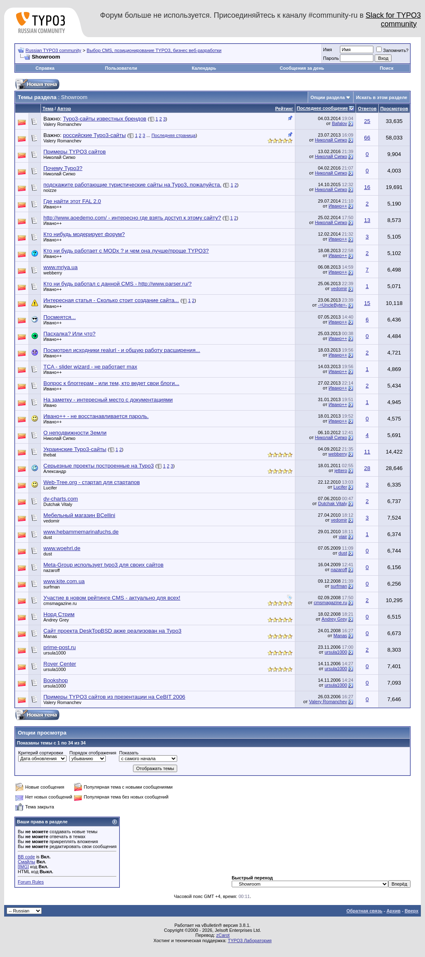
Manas (50, 636)
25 (367, 121)
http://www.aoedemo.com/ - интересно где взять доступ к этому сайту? (132, 218)
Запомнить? (392, 50)
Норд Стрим (58, 614)
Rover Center (59, 664)
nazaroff (51, 570)
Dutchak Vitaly (57, 504)
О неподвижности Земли (75, 433)
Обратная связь (364, 910)
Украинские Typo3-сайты (74, 449)
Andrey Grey (56, 619)
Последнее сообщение (322, 108)
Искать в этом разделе (381, 97)
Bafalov (339, 123)
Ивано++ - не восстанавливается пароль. (96, 416)
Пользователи (121, 68)
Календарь (204, 68)
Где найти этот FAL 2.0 (72, 201)
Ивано (50, 405)
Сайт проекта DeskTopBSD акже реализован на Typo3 (112, 631)
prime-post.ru (59, 647)
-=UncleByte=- (332, 304)
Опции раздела (328, 97)
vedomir (339, 288)
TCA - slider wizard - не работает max (90, 367)
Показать (128, 752)
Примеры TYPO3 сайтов (74, 152)
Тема (48, 108)
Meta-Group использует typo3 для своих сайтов (103, 565)
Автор (64, 108)
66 (367, 138)
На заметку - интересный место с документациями (108, 400)
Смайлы (26, 861)
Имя (327, 49)
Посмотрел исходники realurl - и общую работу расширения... (121, 350)
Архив (394, 910)
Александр (54, 471)
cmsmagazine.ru (60, 603)
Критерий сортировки (40, 752)
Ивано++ (52, 206)
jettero (341, 470)
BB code (26, 856)
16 (367, 187)
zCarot (222, 935)
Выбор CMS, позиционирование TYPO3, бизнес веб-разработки (154, 50)
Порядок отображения (92, 752)
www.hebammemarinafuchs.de (81, 532)
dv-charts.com (60, 499)
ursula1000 (54, 652)
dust (47, 537)
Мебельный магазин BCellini (79, 515)
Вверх (411, 910)
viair (343, 536)
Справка (45, 68)
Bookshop (55, 680)
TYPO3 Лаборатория (249, 940)
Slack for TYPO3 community (393, 19)
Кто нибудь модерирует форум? (84, 234)
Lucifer (50, 487)
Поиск (386, 68)
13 (367, 220)
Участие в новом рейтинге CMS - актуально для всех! (111, 598)
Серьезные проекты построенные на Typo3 (98, 466)
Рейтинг (284, 108)
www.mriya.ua (60, 267)
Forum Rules (31, 881)
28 (367, 468)
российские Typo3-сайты (94, 135)
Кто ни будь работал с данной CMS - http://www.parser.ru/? (117, 284)
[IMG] (23, 866)
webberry (52, 272)
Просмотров (394, 108)
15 (367, 303)
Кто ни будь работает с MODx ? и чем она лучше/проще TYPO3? (126, 251)
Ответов (367, 108)
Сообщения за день (302, 68)
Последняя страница (174, 135)
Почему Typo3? (62, 168)
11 (367, 452)
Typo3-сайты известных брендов (104, 119)
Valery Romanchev (62, 124)
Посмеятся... (59, 317)
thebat (49, 454)
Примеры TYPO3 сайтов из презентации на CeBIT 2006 (114, 697)
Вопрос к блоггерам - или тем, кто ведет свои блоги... (111, 383)
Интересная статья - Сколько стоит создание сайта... (111, 300)
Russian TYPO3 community (53, 50)
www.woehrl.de (62, 548)
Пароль (331, 58)
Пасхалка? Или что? (69, 334)
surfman (51, 586)
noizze (50, 190)
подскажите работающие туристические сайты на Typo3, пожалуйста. (132, 185)
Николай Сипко (331, 139)
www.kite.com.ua (64, 581)
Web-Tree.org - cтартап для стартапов (91, 482)
